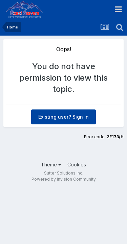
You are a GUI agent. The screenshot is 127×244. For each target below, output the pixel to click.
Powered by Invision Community (63, 179)
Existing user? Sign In (63, 117)
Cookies (76, 164)
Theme (51, 164)
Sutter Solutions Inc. (63, 173)
